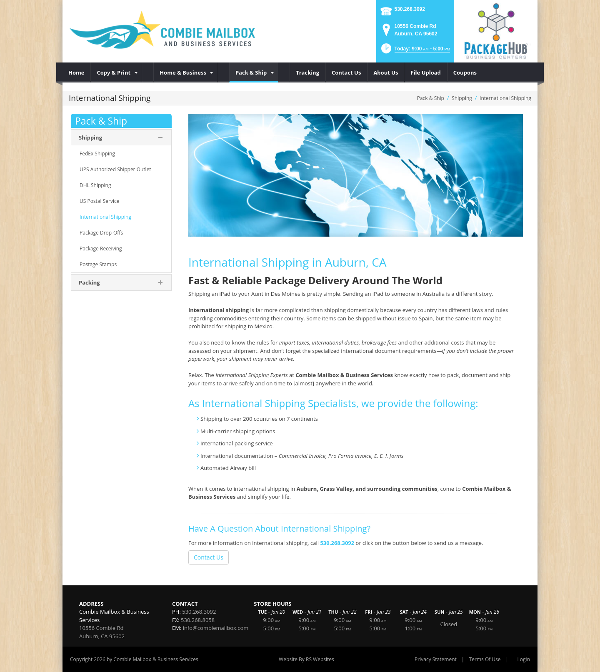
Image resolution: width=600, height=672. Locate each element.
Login (524, 659)
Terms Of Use (485, 659)
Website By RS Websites (306, 659)
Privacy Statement (436, 659)
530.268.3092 (410, 9)
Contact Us (208, 557)
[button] (415, 51)
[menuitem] (76, 72)
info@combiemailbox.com (216, 628)
